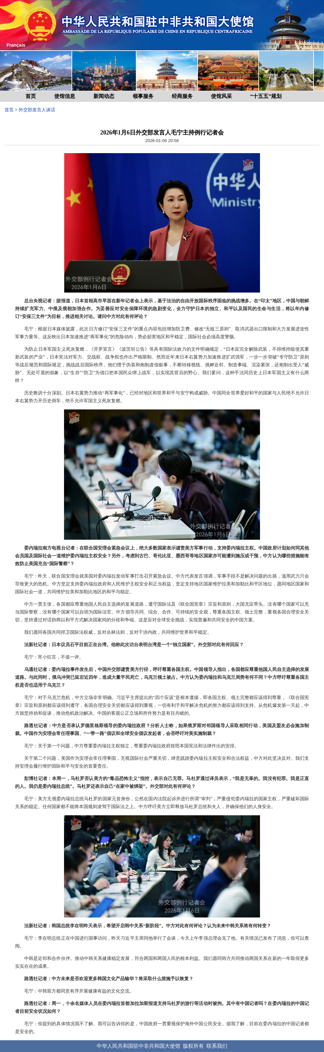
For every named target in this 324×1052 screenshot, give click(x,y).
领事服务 (143, 96)
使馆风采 (221, 96)
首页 (30, 96)
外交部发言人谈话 (37, 109)
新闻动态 (103, 96)
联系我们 (216, 1046)
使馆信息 (64, 96)
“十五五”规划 (266, 96)
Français (16, 45)
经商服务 (182, 96)
